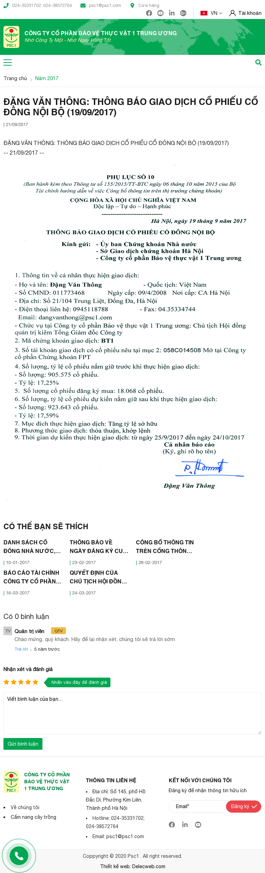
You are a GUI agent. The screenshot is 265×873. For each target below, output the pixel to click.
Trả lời (21, 649)
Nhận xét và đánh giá (27, 669)
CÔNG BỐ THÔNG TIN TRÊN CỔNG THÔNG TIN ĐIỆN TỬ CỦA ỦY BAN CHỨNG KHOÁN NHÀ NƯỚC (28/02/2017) (165, 548)
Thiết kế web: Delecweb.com (132, 866)
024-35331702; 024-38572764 (37, 5)
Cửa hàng (144, 5)
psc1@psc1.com (100, 5)
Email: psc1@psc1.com (118, 836)
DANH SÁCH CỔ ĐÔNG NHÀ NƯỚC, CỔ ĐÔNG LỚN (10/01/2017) (29, 548)
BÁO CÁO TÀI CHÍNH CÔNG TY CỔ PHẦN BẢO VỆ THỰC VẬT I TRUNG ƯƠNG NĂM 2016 (31, 578)
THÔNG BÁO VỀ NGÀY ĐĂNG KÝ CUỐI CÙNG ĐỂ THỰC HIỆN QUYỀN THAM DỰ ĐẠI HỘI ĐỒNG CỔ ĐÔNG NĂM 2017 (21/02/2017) (99, 548)
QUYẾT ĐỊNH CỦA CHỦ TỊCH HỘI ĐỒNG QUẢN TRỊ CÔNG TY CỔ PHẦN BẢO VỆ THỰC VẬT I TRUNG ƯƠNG (98, 578)
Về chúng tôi (25, 807)
